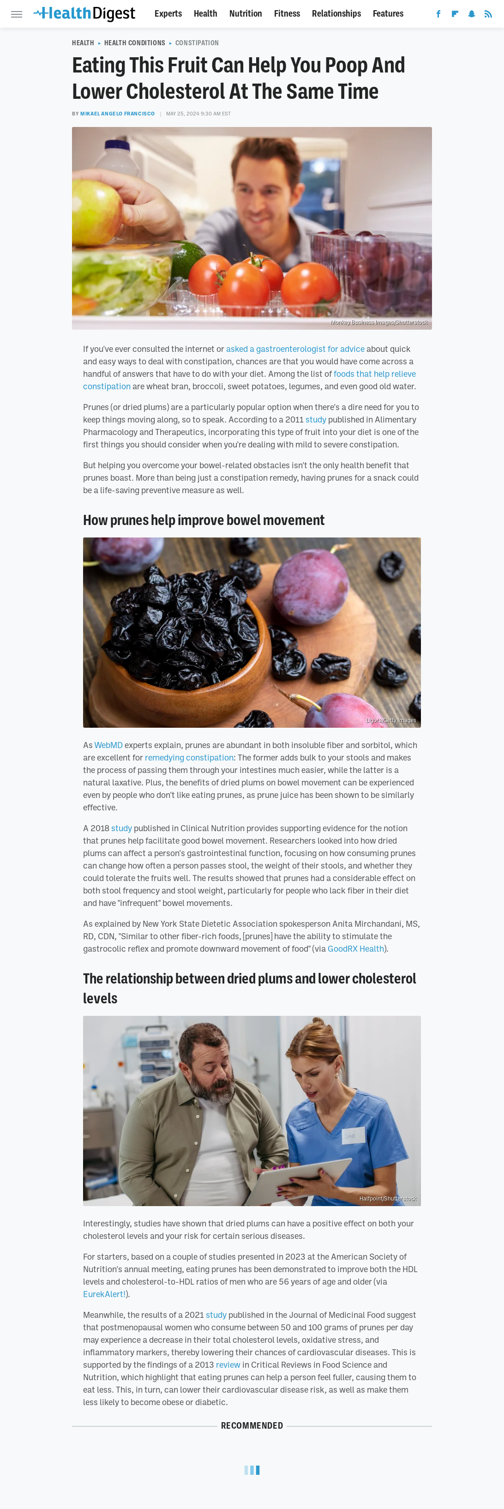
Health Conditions (135, 43)
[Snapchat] (471, 15)
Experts (168, 13)
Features (388, 13)
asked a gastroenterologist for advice (295, 349)
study (316, 419)
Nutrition (245, 13)
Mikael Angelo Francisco (117, 113)
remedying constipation (189, 757)
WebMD (108, 745)
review (228, 1364)
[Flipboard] (455, 15)
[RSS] (488, 15)
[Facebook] (438, 15)
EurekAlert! (104, 1294)
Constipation (197, 43)
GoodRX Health (356, 948)
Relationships (336, 13)
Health (205, 13)
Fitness (287, 13)
